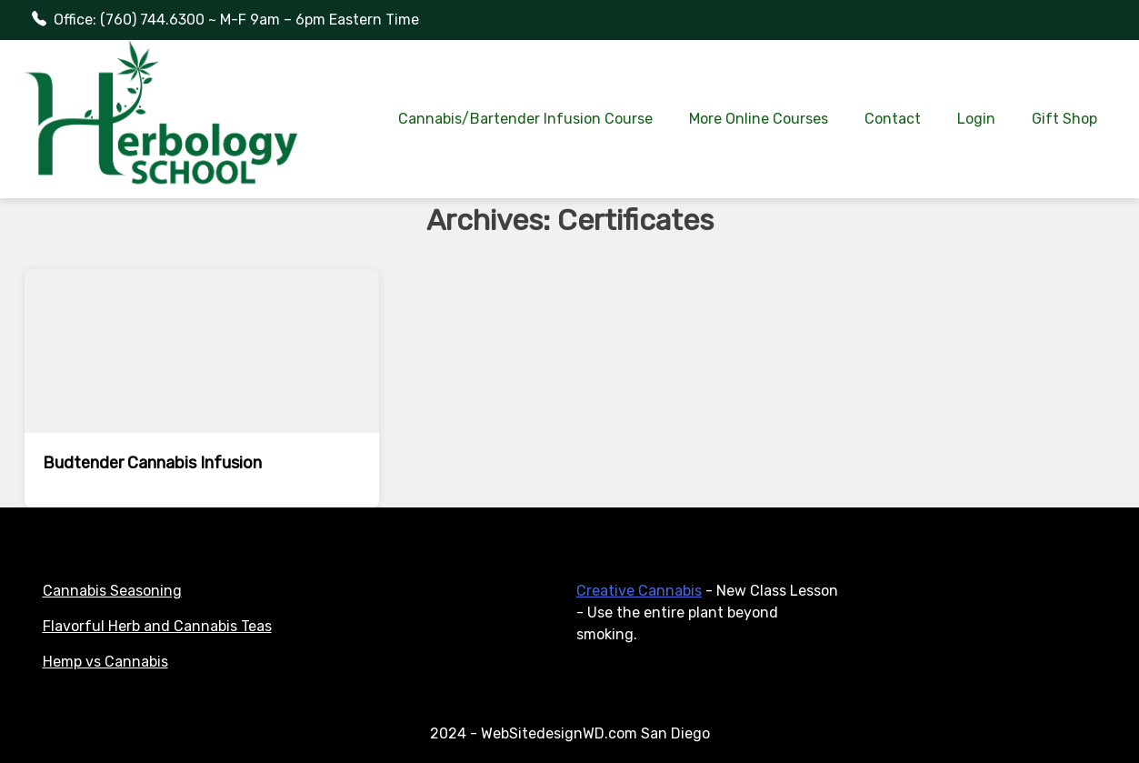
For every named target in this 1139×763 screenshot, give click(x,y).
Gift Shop (1064, 118)
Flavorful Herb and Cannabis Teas (157, 626)
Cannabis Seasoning (112, 590)
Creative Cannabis (639, 590)
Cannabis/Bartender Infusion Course (525, 118)
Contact (892, 118)
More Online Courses (758, 118)
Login (976, 118)
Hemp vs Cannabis (105, 661)
